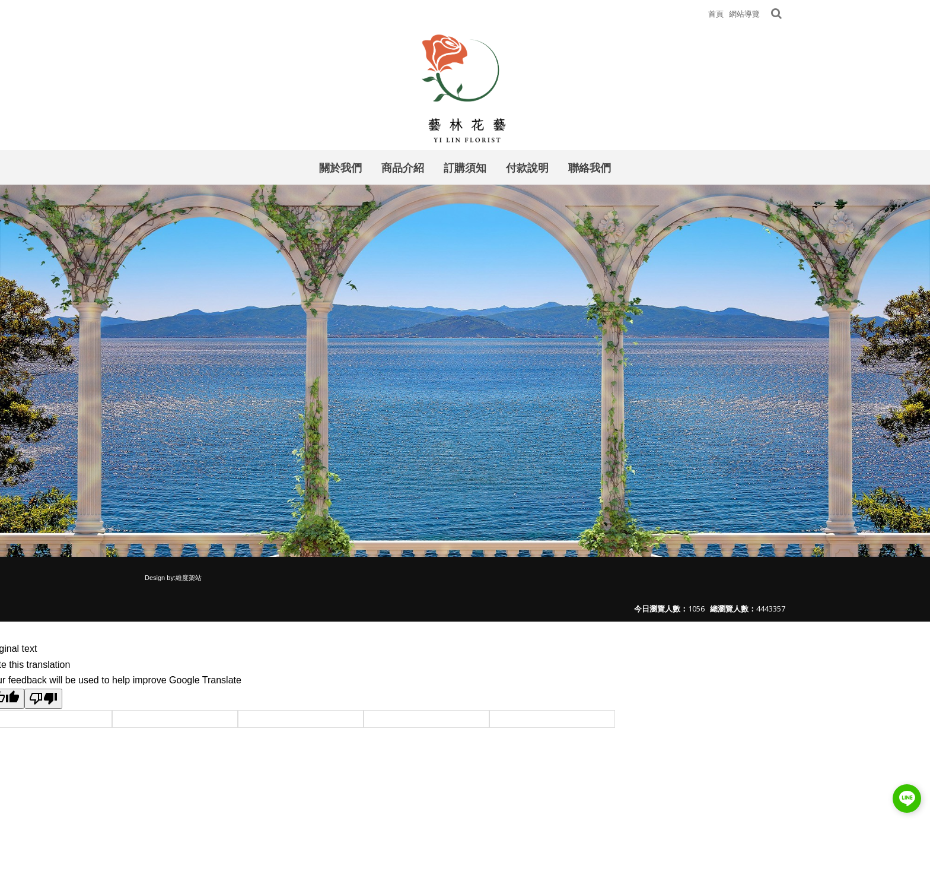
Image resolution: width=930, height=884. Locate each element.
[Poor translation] (43, 699)
